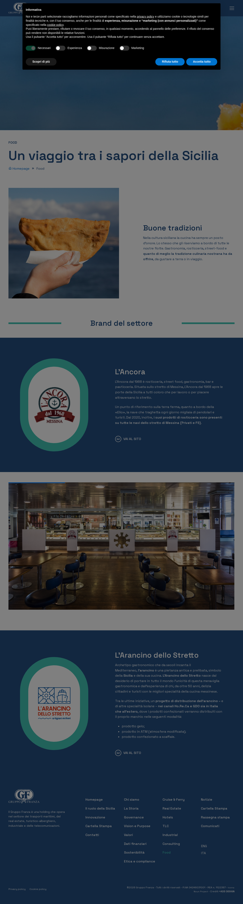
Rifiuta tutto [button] (170, 61)
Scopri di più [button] (41, 61)
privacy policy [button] (145, 16)
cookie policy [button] (55, 24)
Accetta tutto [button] (202, 61)
